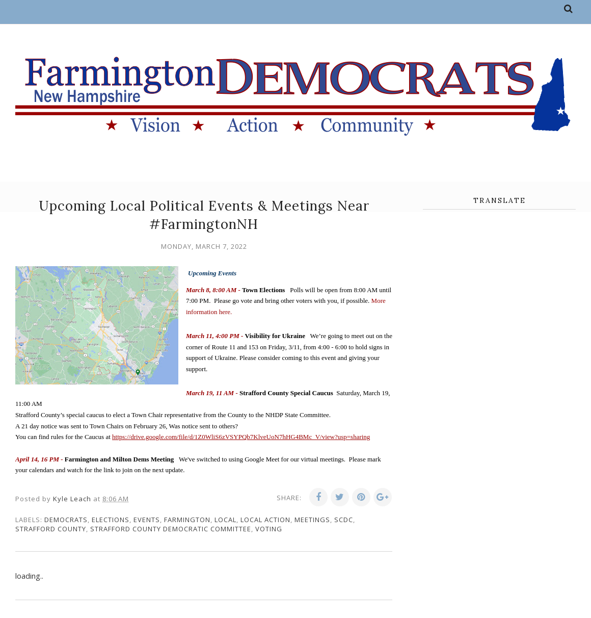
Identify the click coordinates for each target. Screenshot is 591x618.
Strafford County (50, 528)
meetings (312, 519)
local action (265, 519)
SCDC (343, 519)
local (225, 519)
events (146, 519)
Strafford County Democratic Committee (170, 528)
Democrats (66, 519)
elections (110, 519)
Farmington (187, 519)
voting (268, 528)
